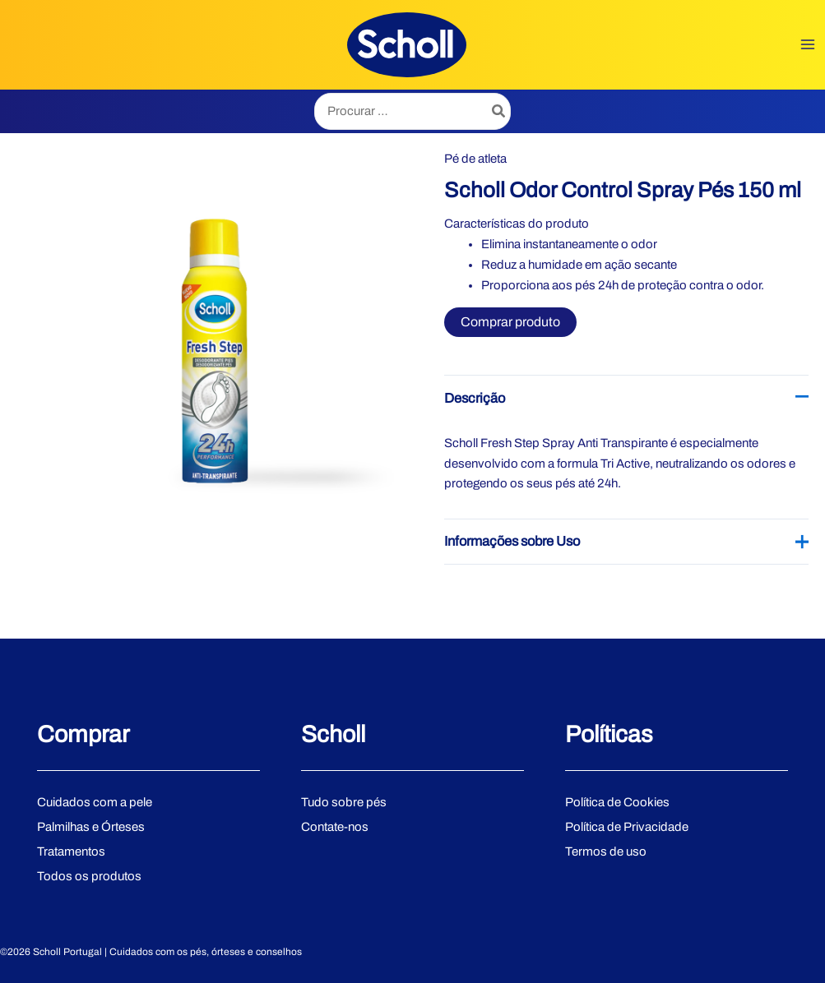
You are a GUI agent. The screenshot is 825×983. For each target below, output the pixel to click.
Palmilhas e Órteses (91, 826)
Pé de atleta (475, 158)
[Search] (499, 111)
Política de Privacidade (626, 826)
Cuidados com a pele (94, 802)
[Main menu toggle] (808, 44)
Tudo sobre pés (344, 802)
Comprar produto (510, 322)
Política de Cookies (617, 802)
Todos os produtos (89, 876)
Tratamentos (71, 851)
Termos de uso (606, 851)
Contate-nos (334, 826)
